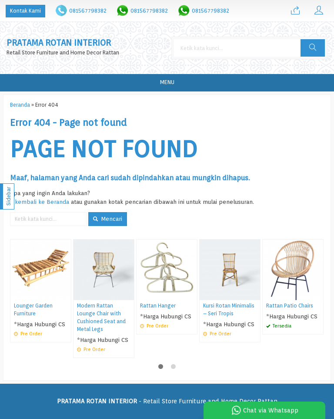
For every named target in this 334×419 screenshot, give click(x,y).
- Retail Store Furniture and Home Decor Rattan (167, 401)
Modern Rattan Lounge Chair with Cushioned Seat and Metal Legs (101, 317)
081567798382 (88, 10)
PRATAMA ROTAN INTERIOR (59, 43)
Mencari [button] (107, 218)
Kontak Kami (25, 10)
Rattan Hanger (158, 306)
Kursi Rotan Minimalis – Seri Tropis (228, 310)
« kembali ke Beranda (39, 201)
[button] (313, 48)
